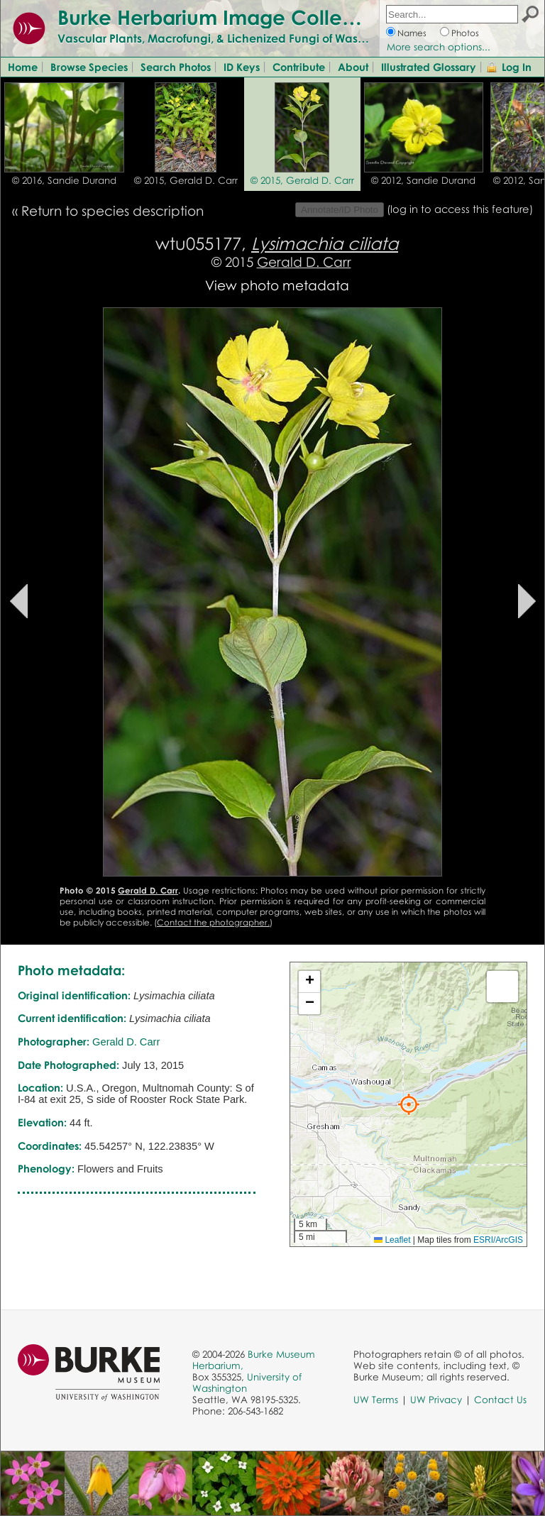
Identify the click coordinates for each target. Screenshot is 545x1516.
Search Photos (176, 66)
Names (411, 33)
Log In (517, 66)
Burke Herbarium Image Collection (223, 17)
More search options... (438, 47)
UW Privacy (436, 1399)
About (353, 66)
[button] (408, 1104)
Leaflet (392, 1240)
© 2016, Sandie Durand (64, 180)
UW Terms (375, 1399)
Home (23, 66)
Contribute (298, 66)
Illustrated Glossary (428, 66)
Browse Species (89, 66)
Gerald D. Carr (304, 261)
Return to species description (112, 210)
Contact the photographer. (213, 922)
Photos (465, 33)
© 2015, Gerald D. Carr (186, 180)
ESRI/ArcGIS (498, 1240)
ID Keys (242, 66)
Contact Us (500, 1399)
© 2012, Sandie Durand (423, 180)
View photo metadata (277, 285)
